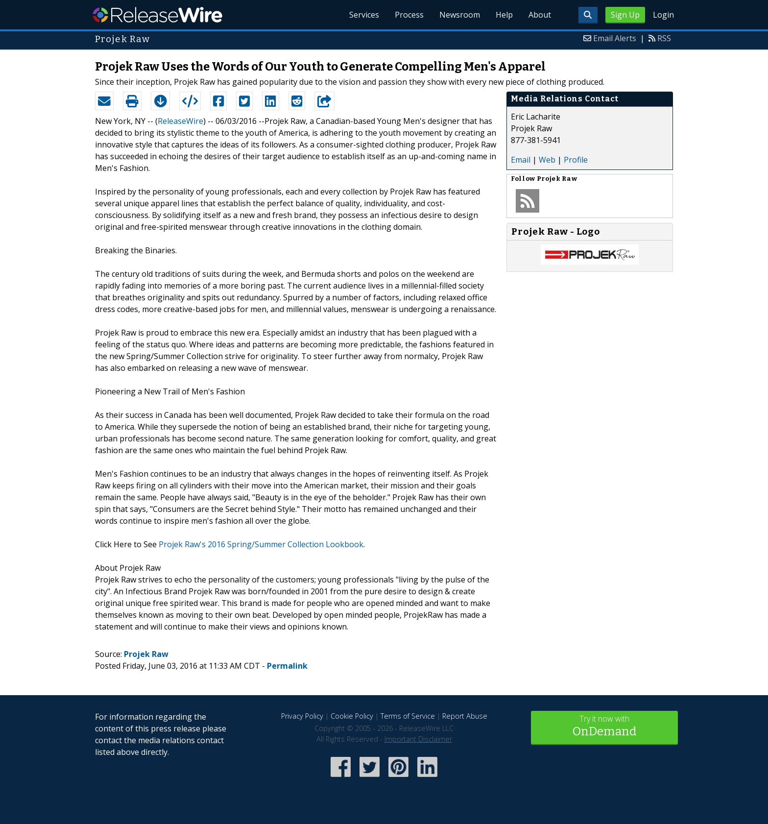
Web (547, 159)
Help (504, 14)
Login (663, 14)
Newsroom (459, 14)
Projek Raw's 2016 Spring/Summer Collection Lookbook (261, 544)
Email (520, 159)
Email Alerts (614, 38)
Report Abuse (464, 716)
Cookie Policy (352, 716)
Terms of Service (408, 716)
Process (409, 14)
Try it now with (604, 726)
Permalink (287, 665)
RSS (664, 38)
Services (364, 14)
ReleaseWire (157, 14)
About (539, 14)
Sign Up (625, 14)
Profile (576, 159)
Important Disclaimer (418, 739)
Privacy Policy (302, 716)
